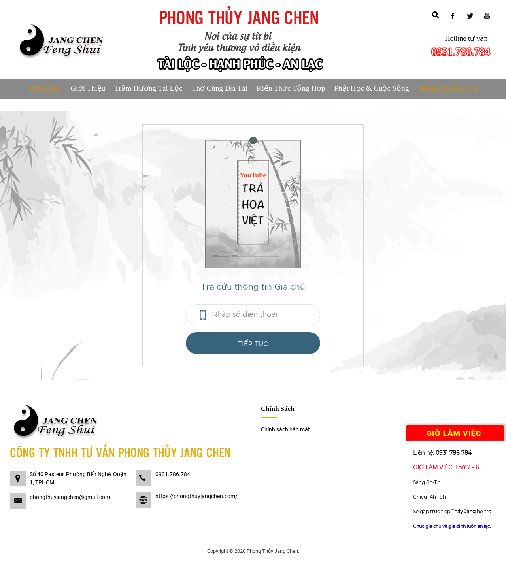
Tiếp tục (253, 343)
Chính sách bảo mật (285, 429)
